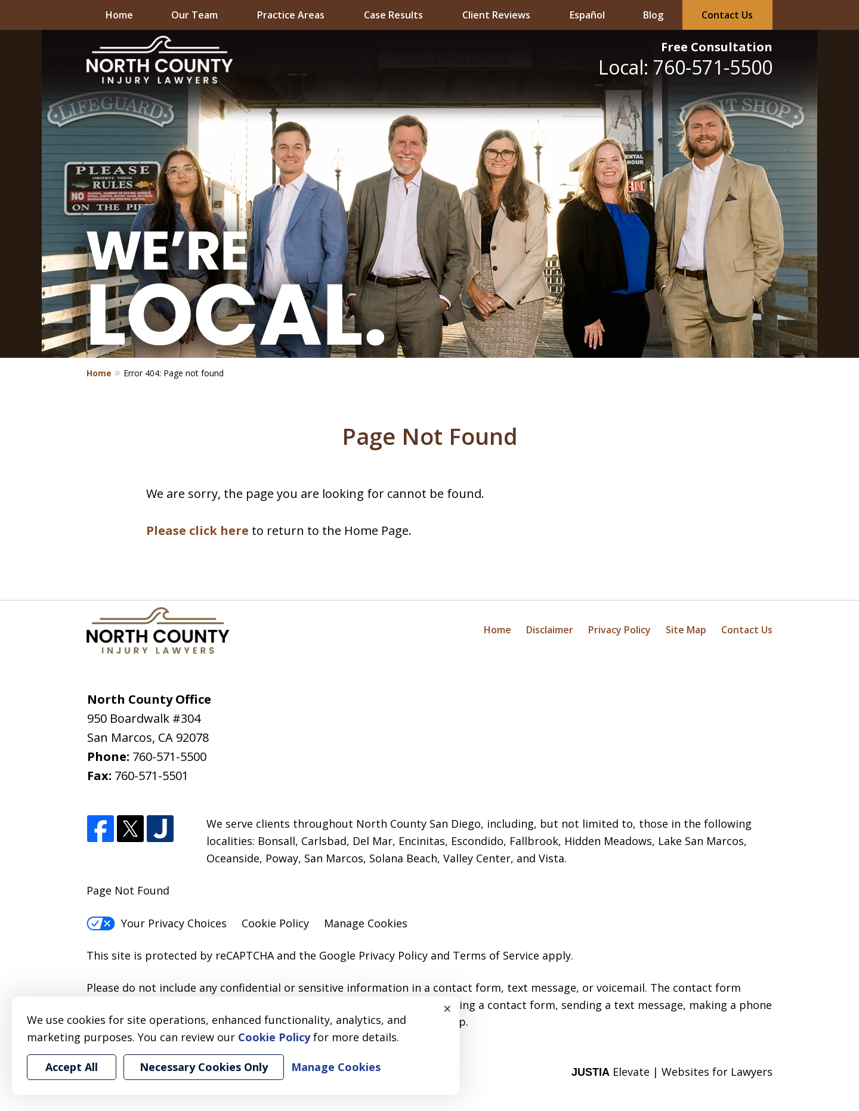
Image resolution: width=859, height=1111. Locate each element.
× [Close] (447, 1008)
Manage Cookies (365, 923)
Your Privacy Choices (156, 923)
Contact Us (727, 14)
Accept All (71, 1067)
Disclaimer (549, 629)
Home (119, 14)
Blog (653, 14)
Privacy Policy (619, 629)
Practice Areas (291, 14)
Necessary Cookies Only (204, 1067)
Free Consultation (717, 47)
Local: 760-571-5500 (685, 67)
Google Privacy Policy (373, 955)
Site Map (686, 629)
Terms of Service (496, 955)
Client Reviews (496, 14)
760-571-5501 (152, 776)
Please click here (197, 530)
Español (587, 14)
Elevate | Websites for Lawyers (672, 1071)
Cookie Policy (275, 923)
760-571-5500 (169, 756)
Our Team (194, 14)
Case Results (393, 14)
